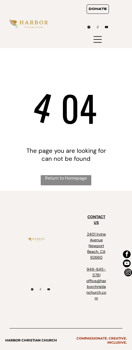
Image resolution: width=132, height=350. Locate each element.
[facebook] (127, 255)
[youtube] (127, 264)
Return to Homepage (66, 178)
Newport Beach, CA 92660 (96, 251)
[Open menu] (97, 39)
